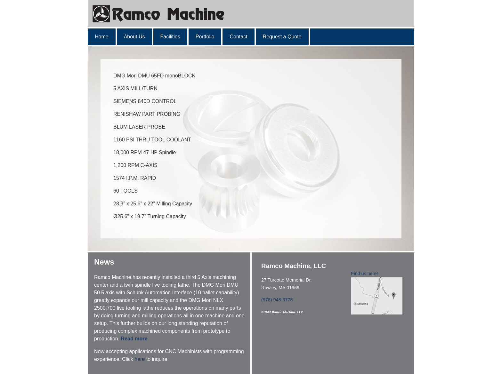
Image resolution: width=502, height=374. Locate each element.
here (139, 359)
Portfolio (205, 36)
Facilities (170, 36)
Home (102, 36)
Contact (238, 36)
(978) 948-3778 (277, 299)
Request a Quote (282, 36)
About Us (134, 36)
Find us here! (364, 273)
